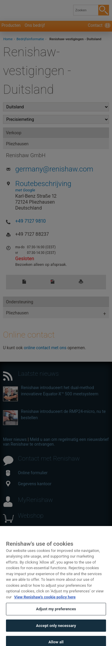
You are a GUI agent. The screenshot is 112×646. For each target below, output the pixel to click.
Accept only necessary (56, 632)
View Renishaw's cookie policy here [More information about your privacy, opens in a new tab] (45, 603)
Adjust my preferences (56, 616)
